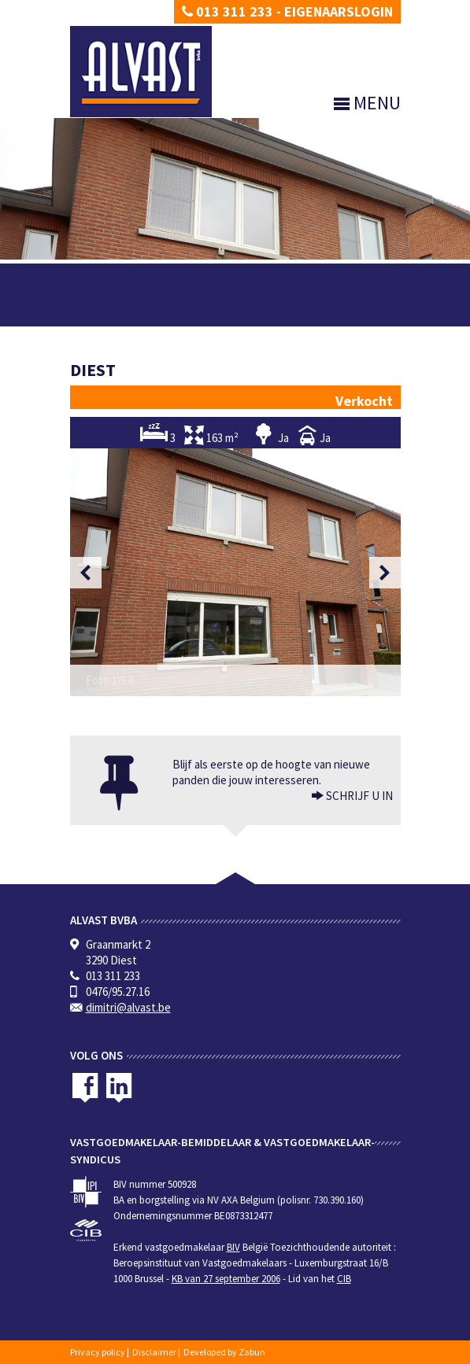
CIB (344, 1278)
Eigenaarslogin (338, 11)
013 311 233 (227, 11)
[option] (235, 572)
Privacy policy (97, 1352)
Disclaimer (154, 1352)
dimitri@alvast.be (128, 1007)
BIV (233, 1247)
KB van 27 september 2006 (226, 1278)
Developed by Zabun (224, 1352)
